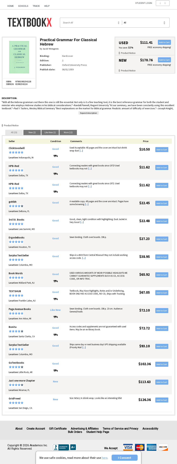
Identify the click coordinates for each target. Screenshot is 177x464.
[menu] (163, 6)
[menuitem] (11, 4)
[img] (128, 447)
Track (36, 6)
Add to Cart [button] (164, 42)
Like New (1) (50, 132)
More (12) (68, 132)
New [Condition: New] (55, 381)
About (18, 428)
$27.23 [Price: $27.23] (144, 238)
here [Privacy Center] (104, 458)
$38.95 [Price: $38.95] (144, 256)
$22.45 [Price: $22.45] (144, 203)
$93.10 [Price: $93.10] (144, 346)
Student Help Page (97, 432)
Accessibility (150, 428)
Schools (23, 6)
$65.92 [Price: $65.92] (144, 274)
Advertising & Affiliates (85, 428)
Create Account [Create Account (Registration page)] (36, 428)
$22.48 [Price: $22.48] (144, 220)
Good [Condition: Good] (55, 149)
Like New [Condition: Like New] (55, 310)
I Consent (124, 458)
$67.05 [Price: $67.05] (144, 292)
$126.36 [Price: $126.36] (144, 399)
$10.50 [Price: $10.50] (144, 149)
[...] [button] (81, 150)
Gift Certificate (58, 428)
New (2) (32, 132)
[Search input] (115, 23)
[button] (163, 6)
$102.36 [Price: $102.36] (144, 364)
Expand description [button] (88, 113)
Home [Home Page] (10, 6)
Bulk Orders (75, 432)
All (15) (14, 132)
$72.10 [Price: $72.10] (144, 310)
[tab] (14, 132)
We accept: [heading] (111, 448)
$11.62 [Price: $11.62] (144, 167)
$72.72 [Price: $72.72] (144, 328)
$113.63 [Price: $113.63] (144, 381)
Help (46, 6)
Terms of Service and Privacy (120, 428)
